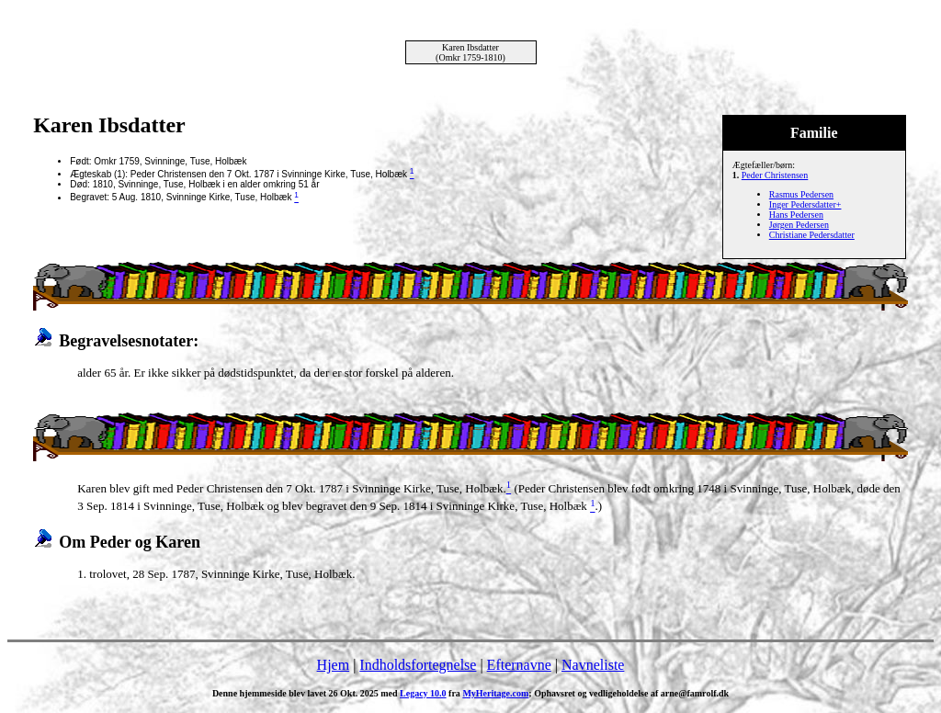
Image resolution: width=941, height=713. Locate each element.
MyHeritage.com (495, 693)
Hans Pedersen (796, 214)
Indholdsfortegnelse (417, 665)
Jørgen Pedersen (799, 225)
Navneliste (592, 665)
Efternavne (519, 665)
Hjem (333, 665)
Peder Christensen (775, 175)
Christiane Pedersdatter (812, 235)
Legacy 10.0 (423, 693)
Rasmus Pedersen (801, 194)
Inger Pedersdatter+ (805, 204)
